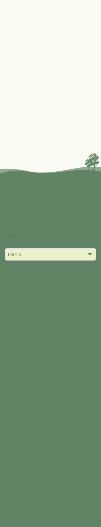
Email (14, 235)
